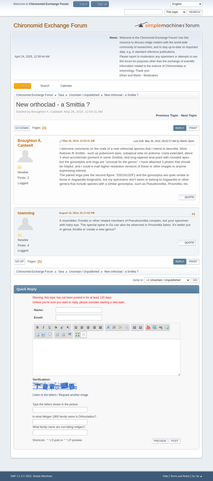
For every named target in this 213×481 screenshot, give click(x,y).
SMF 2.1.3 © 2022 (21, 476)
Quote (187, 197)
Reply (179, 128)
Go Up (19, 261)
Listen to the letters (44, 395)
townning (26, 213)
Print (193, 128)
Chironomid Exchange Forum (50, 25)
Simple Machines (42, 476)
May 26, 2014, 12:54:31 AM (78, 140)
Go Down (21, 128)
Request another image (73, 395)
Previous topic (167, 115)
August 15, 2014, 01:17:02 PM (76, 212)
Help (165, 476)
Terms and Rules (179, 476)
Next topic (189, 115)
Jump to (138, 280)
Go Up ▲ (197, 476)
